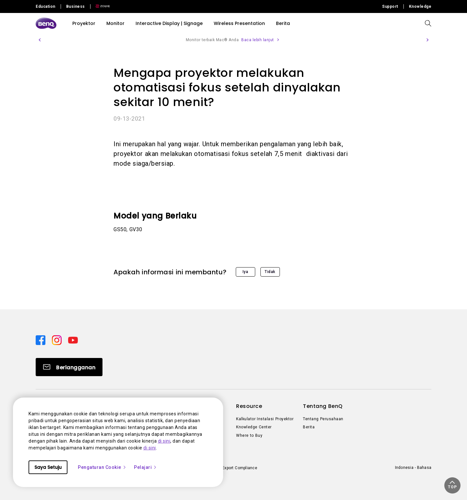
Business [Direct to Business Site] (75, 6)
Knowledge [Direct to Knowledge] (420, 6)
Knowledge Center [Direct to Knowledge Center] (254, 427)
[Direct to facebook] (41, 339)
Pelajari (145, 467)
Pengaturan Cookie (102, 467)
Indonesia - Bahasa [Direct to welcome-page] (413, 467)
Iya (245, 271)
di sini (164, 441)
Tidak (270, 271)
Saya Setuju (48, 467)
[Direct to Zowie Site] (100, 6)
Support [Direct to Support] (390, 6)
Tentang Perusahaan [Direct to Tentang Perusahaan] (323, 419)
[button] (39, 40)
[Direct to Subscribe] (69, 367)
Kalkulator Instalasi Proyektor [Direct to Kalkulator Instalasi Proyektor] (264, 419)
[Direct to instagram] (57, 339)
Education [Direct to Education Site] (45, 6)
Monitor (115, 23)
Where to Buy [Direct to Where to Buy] (249, 435)
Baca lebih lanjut (257, 40)
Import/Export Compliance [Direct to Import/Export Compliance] (233, 468)
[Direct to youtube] (73, 339)
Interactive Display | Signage (169, 23)
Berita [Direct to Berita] (309, 427)
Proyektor (83, 23)
